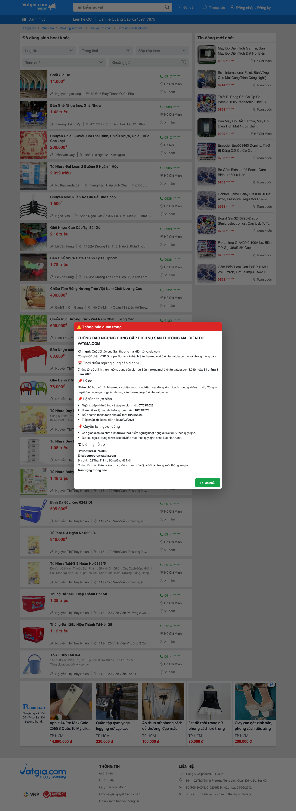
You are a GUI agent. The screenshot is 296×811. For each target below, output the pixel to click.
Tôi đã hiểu (208, 482)
